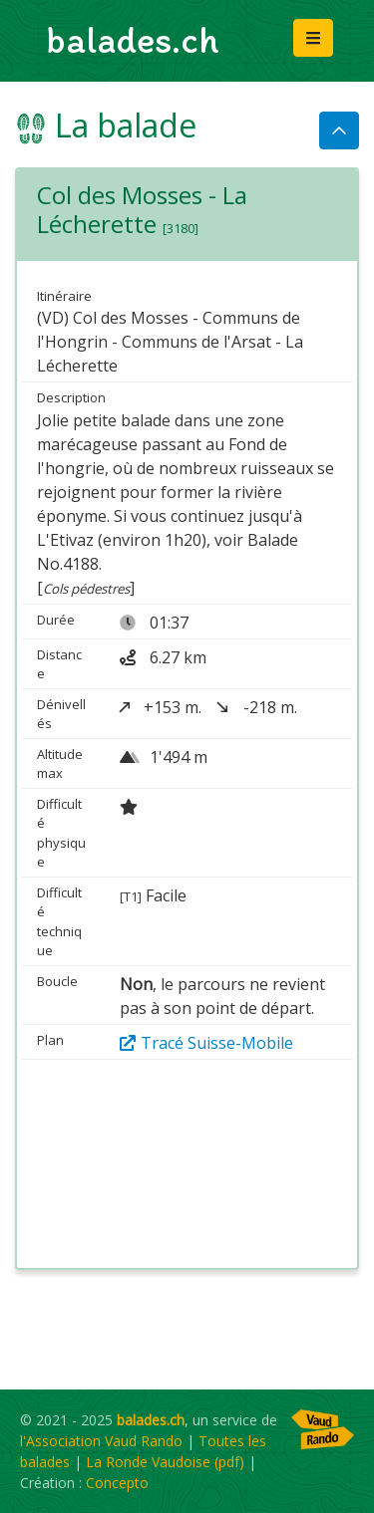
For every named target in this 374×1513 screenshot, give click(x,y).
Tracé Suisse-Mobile (206, 1043)
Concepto (117, 1482)
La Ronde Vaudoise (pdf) (165, 1461)
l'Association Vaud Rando (101, 1440)
